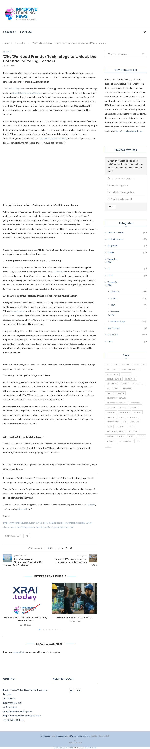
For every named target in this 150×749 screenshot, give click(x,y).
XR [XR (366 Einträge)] (135, 458)
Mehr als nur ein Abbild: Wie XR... (75, 617)
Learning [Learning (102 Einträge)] (111, 422)
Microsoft (22, 508)
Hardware (128, 291)
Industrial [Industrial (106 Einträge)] (138, 411)
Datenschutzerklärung (80, 735)
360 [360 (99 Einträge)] (115, 364)
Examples (26, 32)
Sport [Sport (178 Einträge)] (132, 448)
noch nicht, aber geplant (122, 192)
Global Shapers (15, 88)
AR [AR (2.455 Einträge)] (115, 369)
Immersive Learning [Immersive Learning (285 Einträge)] (116, 401)
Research (114, 311)
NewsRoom (9, 32)
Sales (127, 340)
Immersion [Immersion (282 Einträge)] (130, 395)
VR (26, 536)
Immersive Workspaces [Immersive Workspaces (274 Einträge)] (117, 411)
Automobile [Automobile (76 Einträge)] (135, 375)
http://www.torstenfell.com (129, 130)
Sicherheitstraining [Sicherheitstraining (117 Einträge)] (116, 443)
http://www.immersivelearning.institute (22, 715)
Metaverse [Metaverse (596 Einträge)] (134, 427)
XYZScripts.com (90, 748)
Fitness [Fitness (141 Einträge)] (110, 390)
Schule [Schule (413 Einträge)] (133, 437)
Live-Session (127, 327)
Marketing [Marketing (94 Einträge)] (126, 422)
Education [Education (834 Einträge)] (112, 385)
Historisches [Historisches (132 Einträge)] (113, 395)
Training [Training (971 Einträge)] (122, 453)
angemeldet (18, 652)
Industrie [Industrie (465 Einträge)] (111, 416)
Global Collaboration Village (26, 93)
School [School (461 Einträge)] (121, 437)
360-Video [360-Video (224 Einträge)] (126, 364)
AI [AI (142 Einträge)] (108, 369)
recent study (59, 271)
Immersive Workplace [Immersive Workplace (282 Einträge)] (117, 406)
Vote (111, 206)
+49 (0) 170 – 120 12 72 (13, 719)
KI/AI (127, 274)
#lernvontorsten (127, 231)
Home (6, 43)
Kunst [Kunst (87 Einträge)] (136, 416)
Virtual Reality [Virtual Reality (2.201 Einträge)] (114, 458)
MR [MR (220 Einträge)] (126, 432)
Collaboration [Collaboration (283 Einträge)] (127, 380)
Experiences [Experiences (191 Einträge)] (127, 385)
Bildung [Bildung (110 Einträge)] (111, 380)
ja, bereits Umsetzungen (122, 178)
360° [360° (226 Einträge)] (138, 364)
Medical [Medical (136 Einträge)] (139, 422)
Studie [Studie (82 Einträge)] (110, 453)
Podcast (128, 297)
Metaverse (127, 334)
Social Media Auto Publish (63, 748)
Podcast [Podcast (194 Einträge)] (137, 432)
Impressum (61, 735)
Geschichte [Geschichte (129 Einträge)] (124, 390)
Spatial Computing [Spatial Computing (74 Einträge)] (116, 448)
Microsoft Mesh (12, 536)
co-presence (18, 311)
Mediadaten (46, 735)
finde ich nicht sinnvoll (121, 199)
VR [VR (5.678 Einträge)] (128, 458)
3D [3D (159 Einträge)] (108, 364)
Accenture (90, 504)
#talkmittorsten (127, 238)
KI (127, 268)
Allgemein (127, 245)
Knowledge (112, 281)
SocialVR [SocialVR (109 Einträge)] (136, 443)
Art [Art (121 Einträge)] (123, 369)
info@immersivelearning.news (17, 711)
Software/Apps (128, 320)
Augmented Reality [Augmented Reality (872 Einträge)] (116, 375)
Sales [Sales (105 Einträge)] (109, 437)
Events (127, 251)
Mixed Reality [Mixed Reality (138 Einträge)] (113, 432)
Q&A (128, 304)
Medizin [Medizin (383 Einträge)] (110, 427)
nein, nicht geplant (119, 185)
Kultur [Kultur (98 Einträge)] (124, 416)
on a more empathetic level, (53, 138)
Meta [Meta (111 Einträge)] (122, 427)
